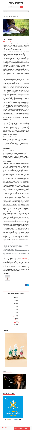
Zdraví (7, 16)
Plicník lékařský (16, 316)
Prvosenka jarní (16, 305)
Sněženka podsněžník (16, 296)
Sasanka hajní (16, 313)
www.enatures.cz (25, 258)
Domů (4, 16)
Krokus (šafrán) (16, 302)
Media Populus (5, 427)
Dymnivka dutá (16, 319)
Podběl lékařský (16, 322)
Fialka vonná (16, 310)
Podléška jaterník (16, 307)
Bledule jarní (16, 299)
